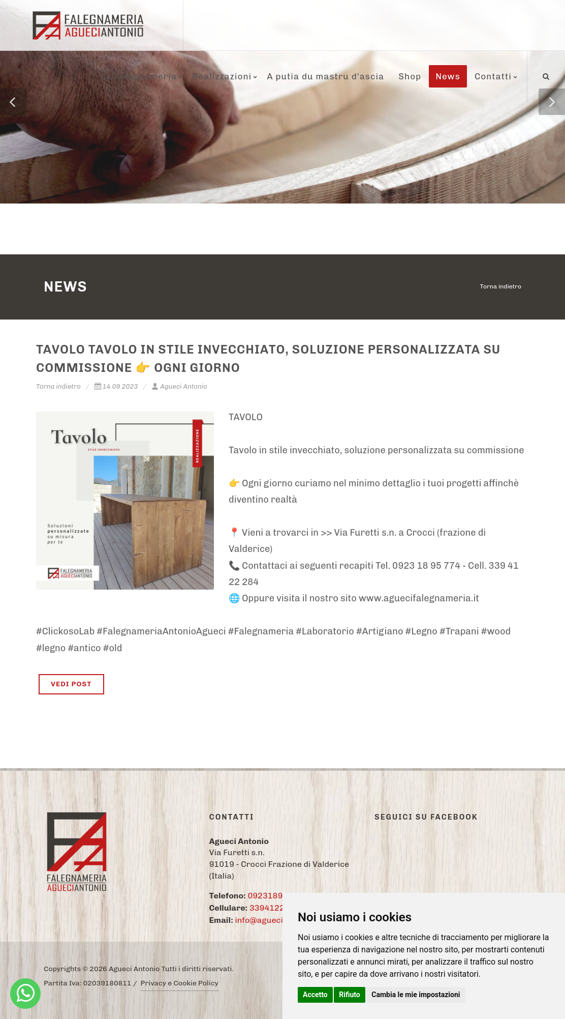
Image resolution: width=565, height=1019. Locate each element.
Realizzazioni (222, 76)
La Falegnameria (139, 76)
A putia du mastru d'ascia (325, 76)
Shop (409, 76)
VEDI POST (71, 684)
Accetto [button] (315, 995)
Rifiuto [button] (349, 995)
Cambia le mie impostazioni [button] (415, 995)
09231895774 (274, 895)
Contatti (493, 76)
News (447, 76)
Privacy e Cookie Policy (179, 983)
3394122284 (274, 908)
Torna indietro (500, 286)
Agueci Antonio (179, 386)
